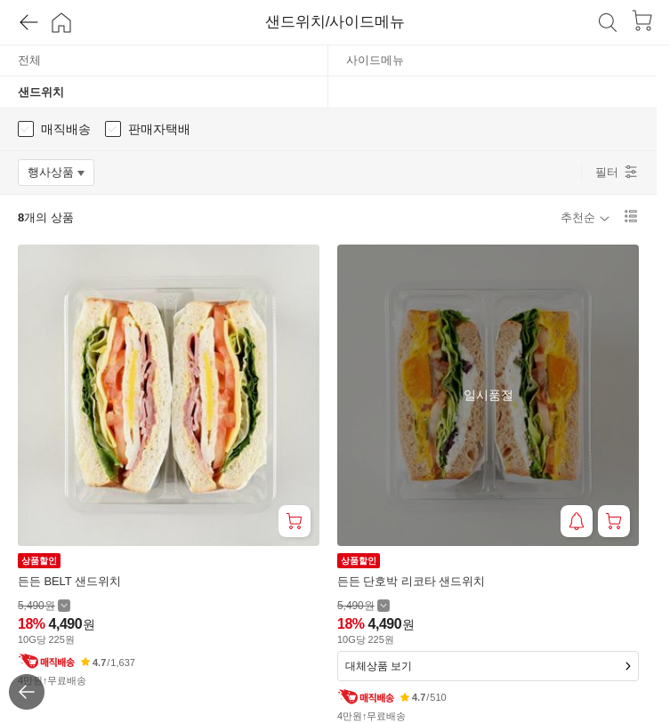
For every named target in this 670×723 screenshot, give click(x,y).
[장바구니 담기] (294, 521)
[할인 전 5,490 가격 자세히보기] (44, 605)
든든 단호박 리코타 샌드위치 (411, 581)
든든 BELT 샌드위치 (69, 581)
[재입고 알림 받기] (577, 521)
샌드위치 (41, 92)
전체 (29, 60)
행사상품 (61, 175)
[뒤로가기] (21, 22)
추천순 (578, 217)
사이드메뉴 (375, 60)
